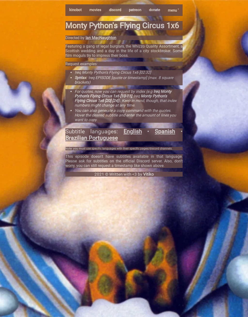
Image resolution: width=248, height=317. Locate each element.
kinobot (75, 10)
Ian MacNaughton (100, 38)
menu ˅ (173, 10)
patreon (135, 10)
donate (154, 10)
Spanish (165, 131)
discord (115, 10)
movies (95, 10)
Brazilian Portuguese (91, 138)
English (133, 131)
